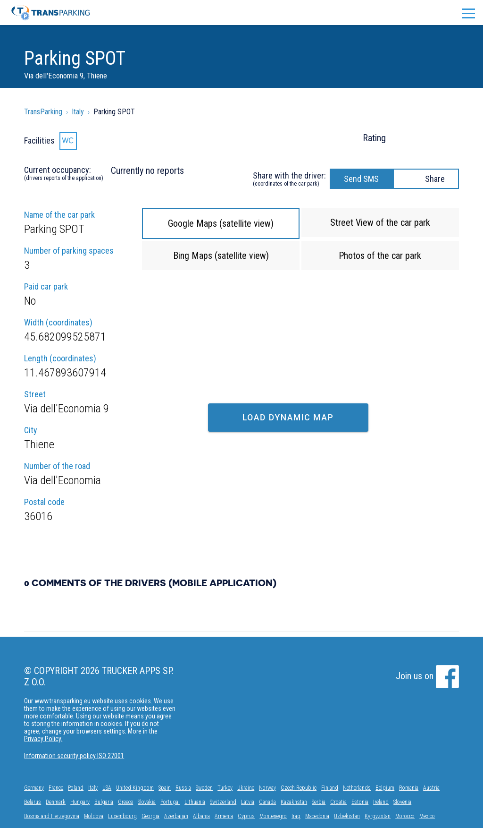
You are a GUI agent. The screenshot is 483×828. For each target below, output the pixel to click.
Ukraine (245, 788)
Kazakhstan (294, 802)
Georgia (150, 816)
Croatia (338, 802)
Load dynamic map (287, 417)
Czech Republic (298, 788)
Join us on (427, 676)
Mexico (427, 816)
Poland (75, 788)
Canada (267, 802)
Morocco (405, 816)
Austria (431, 788)
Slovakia (147, 802)
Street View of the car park (380, 222)
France (56, 788)
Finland (329, 788)
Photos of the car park (380, 255)
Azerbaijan (176, 816)
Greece (125, 802)
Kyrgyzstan (378, 816)
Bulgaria (103, 802)
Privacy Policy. (43, 739)
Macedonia (317, 816)
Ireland (381, 802)
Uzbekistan (347, 816)
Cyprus (246, 816)
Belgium (384, 788)
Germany (34, 788)
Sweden (204, 788)
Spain (164, 788)
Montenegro (273, 816)
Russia (183, 788)
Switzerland (223, 802)
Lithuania (194, 802)
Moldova (93, 816)
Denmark (56, 802)
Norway (267, 788)
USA (106, 788)
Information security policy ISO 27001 (74, 756)
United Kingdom (135, 788)
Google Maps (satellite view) (221, 223)
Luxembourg (122, 816)
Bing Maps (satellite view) (221, 255)
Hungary (80, 802)
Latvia (247, 802)
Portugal (170, 802)
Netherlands (357, 788)
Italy (93, 788)
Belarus (32, 802)
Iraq (295, 816)
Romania (408, 788)
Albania (201, 816)
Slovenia (402, 802)
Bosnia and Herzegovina (51, 816)
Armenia (224, 816)
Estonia (359, 802)
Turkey (225, 788)
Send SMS (361, 179)
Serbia (318, 802)
